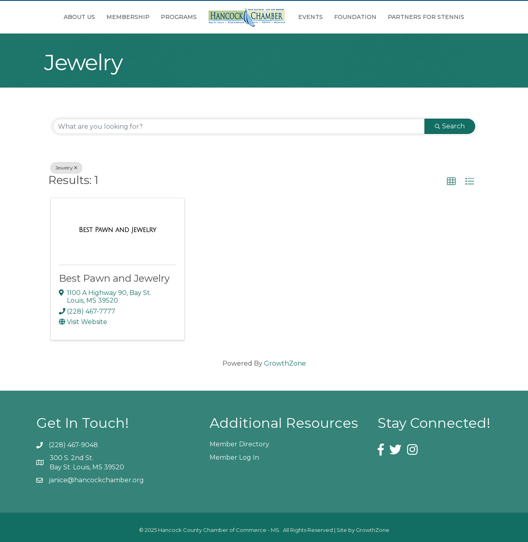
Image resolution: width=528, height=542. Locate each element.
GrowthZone (285, 363)
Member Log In (234, 457)
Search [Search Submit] (450, 126)
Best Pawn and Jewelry (114, 278)
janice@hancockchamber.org (96, 480)
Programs (179, 17)
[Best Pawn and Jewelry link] (117, 230)
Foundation (355, 17)
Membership (128, 17)
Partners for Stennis (426, 17)
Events (310, 17)
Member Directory (239, 444)
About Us (79, 17)
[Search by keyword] (239, 126)
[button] (451, 182)
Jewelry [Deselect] (66, 168)
